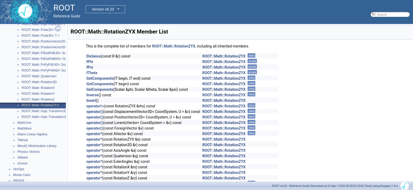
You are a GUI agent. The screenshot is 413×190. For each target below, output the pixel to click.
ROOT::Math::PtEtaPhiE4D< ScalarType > (51, 53)
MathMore (24, 128)
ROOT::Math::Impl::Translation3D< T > (49, 117)
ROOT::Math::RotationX (38, 88)
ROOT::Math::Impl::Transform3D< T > (48, 111)
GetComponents (99, 78)
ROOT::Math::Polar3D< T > (41, 35)
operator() (94, 112)
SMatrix (22, 157)
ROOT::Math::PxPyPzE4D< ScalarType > (50, 64)
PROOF (18, 181)
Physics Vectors (28, 152)
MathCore (24, 123)
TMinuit (22, 140)
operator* (94, 134)
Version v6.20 (103, 9)
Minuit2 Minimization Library (37, 146)
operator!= (95, 106)
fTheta (91, 73)
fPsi (89, 67)
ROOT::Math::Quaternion (39, 76)
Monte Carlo (21, 175)
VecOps (18, 169)
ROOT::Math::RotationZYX (40, 105)
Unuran (22, 163)
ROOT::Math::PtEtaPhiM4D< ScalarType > (51, 59)
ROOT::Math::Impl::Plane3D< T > (45, 24)
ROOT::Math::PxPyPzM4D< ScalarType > (51, 70)
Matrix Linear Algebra (32, 134)
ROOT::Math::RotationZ (38, 99)
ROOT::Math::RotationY (38, 94)
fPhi (89, 62)
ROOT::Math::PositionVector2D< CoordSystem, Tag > (59, 41)
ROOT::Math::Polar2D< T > (41, 30)
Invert (91, 100)
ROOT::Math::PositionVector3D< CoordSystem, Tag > (59, 47)
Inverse (92, 95)
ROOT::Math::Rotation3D (39, 82)
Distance (93, 56)
